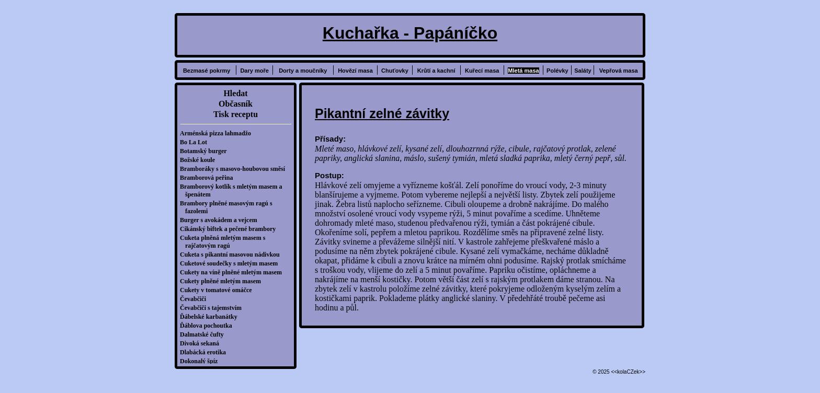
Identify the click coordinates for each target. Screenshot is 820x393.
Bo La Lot (196, 142)
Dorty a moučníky (303, 70)
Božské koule (200, 160)
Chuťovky (394, 70)
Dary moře (254, 70)
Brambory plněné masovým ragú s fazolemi (228, 207)
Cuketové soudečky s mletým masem (231, 263)
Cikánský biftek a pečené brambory (230, 229)
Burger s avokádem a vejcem (221, 220)
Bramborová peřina (209, 177)
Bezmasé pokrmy (207, 70)
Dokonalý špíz (201, 361)
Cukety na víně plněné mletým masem (233, 272)
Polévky (557, 70)
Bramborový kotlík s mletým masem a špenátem (233, 190)
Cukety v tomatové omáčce (218, 290)
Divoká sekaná (202, 343)
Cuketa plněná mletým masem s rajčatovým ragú (225, 241)
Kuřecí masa (482, 70)
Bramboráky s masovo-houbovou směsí (235, 168)
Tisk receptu (235, 114)
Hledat (235, 93)
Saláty (582, 70)
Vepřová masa (618, 70)
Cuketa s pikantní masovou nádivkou (232, 254)
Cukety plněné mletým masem (223, 281)
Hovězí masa (355, 70)
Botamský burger (206, 151)
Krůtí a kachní (436, 70)
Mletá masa (523, 70)
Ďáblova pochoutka (208, 325)
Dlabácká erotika (205, 352)
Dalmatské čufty (204, 334)
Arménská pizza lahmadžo (218, 133)
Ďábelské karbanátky (211, 316)
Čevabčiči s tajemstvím (213, 307)
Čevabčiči (195, 299)
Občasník (236, 103)
